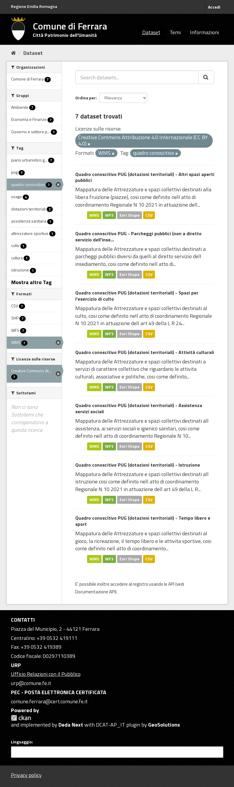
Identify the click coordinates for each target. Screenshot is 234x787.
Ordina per (85, 98)
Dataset (151, 32)
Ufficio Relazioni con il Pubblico (46, 674)
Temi (175, 32)
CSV (149, 215)
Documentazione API (95, 591)
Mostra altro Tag (31, 282)
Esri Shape (130, 215)
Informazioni (204, 32)
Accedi (214, 7)
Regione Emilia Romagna (34, 6)
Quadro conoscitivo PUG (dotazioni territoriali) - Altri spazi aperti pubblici (144, 177)
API (171, 584)
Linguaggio (21, 742)
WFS (109, 215)
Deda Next (70, 725)
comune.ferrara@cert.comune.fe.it (49, 701)
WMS (94, 215)
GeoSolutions (164, 725)
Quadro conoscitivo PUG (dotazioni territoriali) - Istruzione (137, 464)
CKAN (21, 718)
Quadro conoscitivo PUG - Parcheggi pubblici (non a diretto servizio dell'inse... (138, 236)
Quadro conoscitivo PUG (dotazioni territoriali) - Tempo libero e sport (142, 521)
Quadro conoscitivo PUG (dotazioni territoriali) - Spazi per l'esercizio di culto (136, 295)
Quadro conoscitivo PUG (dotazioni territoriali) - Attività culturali (144, 352)
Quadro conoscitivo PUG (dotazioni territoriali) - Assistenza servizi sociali (138, 408)
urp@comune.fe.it (31, 683)
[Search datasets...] (137, 77)
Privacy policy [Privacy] (26, 775)
